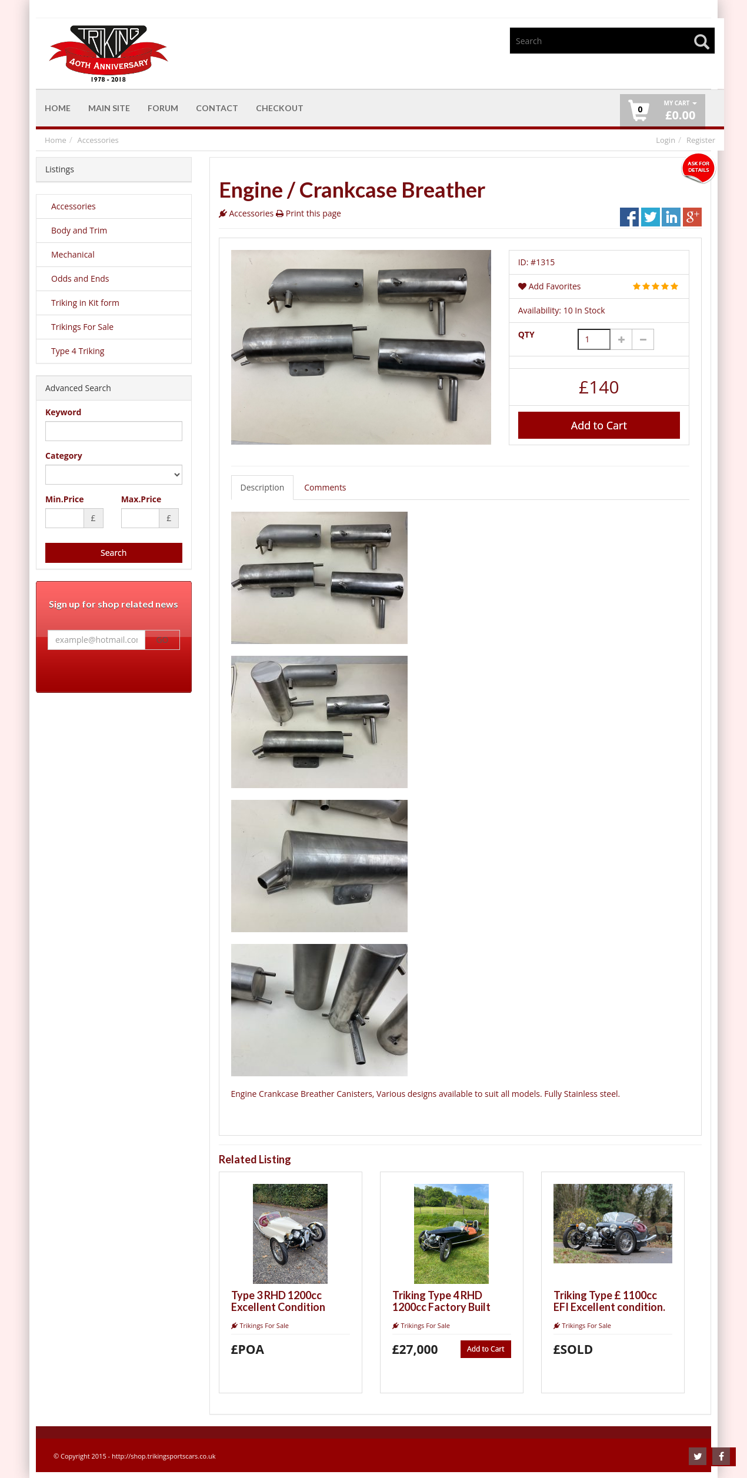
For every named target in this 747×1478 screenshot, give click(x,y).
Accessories (98, 140)
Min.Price (64, 499)
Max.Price (141, 499)
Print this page (313, 213)
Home (55, 140)
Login (665, 140)
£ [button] (680, 111)
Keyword (63, 412)
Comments (325, 487)
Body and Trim (79, 230)
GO (162, 640)
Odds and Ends (80, 278)
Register (700, 140)
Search (113, 552)
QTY (526, 334)
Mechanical (73, 254)
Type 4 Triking (77, 350)
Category (63, 455)
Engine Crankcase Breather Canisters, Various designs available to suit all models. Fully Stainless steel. (426, 1021)
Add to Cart (599, 425)
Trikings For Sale (82, 326)
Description (263, 487)
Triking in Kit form (85, 302)
